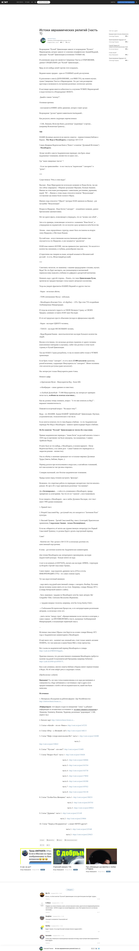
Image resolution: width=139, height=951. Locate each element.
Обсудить (70, 889)
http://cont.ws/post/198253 (82, 797)
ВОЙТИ (113, 2)
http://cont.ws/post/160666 (78, 760)
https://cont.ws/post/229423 (82, 834)
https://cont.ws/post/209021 (84, 808)
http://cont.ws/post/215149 (72, 813)
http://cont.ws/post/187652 (78, 787)
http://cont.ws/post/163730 (78, 771)
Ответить (48, 899)
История (42, 840)
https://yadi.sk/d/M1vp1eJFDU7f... (51, 661)
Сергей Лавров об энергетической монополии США (118, 46)
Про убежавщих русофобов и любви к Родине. (101, 868)
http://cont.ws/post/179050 (78, 776)
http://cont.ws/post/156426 (75, 755)
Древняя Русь (50, 840)
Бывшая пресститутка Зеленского (118, 34)
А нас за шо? (112, 52)
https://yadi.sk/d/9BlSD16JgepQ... (51, 651)
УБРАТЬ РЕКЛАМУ (43, 2)
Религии (59, 840)
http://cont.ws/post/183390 (78, 781)
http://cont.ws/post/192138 (78, 792)
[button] (136, 2)
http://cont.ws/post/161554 (78, 765)
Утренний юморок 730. (62, 867)
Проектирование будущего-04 (117, 58)
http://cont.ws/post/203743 (83, 803)
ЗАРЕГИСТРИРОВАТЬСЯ (126, 2)
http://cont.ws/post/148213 (77, 731)
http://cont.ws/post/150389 (89, 736)
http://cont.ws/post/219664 (76, 819)
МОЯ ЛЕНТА (20, 2)
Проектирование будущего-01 (117, 39)
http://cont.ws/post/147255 (77, 725)
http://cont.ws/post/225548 (82, 829)
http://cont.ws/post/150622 (48, 744)
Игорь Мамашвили (25, 869)
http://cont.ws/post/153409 (74, 749)
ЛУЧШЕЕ (27, 2)
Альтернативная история (71, 840)
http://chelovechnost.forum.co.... (50, 701)
